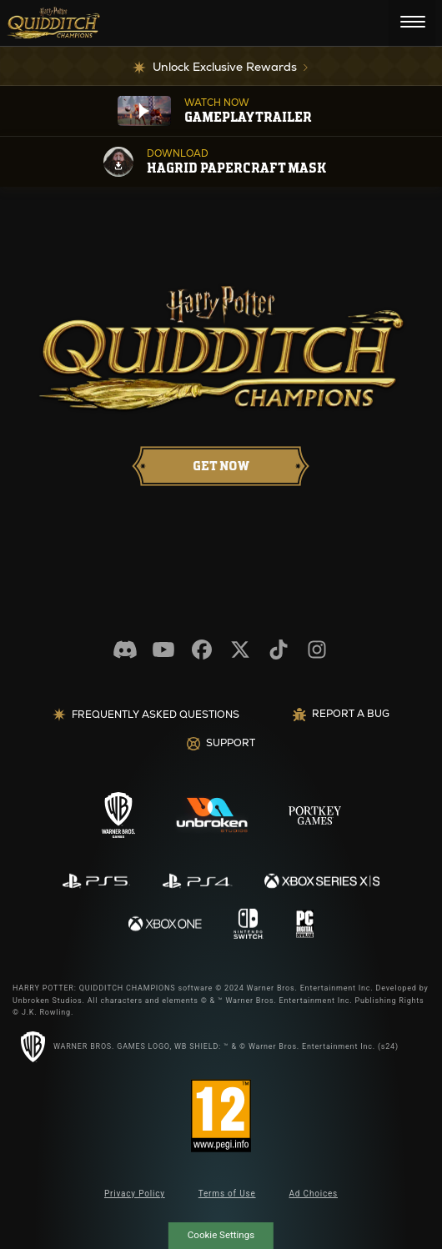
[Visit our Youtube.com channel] (163, 650)
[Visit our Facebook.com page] (201, 650)
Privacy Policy (134, 1193)
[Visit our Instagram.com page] (316, 650)
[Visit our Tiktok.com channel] (278, 650)
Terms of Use (227, 1193)
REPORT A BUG (341, 714)
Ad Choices (314, 1193)
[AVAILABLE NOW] (221, 466)
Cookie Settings (221, 1235)
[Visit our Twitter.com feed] (240, 650)
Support (221, 743)
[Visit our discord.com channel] (125, 650)
